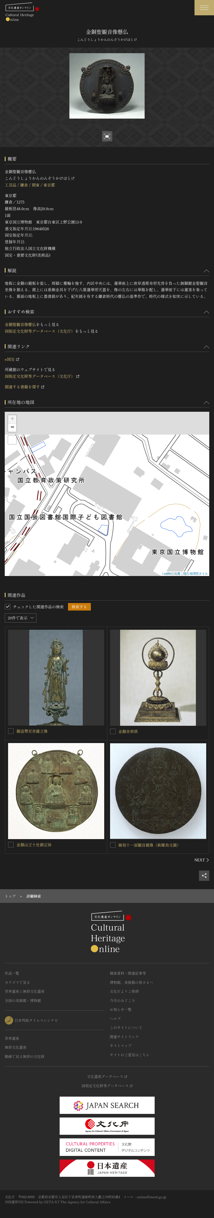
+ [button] (12, 419)
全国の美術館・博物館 (23, 1000)
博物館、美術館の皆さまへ (131, 982)
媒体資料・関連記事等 (128, 973)
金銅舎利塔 (128, 731)
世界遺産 (12, 1038)
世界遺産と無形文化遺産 (25, 991)
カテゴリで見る (17, 982)
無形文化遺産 (15, 1047)
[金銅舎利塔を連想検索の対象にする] (113, 731)
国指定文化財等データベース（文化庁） (40, 331)
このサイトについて (126, 1027)
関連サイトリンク (124, 1036)
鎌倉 (24, 185)
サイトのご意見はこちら (130, 1054)
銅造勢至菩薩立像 (32, 731)
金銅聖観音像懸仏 (20, 324)
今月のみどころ (122, 1000)
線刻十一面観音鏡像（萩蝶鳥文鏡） (149, 845)
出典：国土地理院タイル (191, 573)
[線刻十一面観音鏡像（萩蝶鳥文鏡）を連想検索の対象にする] (113, 845)
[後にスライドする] (201, 860)
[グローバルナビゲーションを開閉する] (204, 7)
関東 (36, 185)
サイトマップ (121, 1045)
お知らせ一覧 (121, 1009)
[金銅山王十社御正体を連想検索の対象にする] (11, 844)
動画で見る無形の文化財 (25, 1056)
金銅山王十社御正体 (34, 844)
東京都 (49, 185)
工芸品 (10, 185)
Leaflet (167, 573)
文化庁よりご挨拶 (124, 991)
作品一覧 (12, 973)
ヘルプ (115, 1018)
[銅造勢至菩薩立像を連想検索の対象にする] (11, 731)
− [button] (12, 427)
